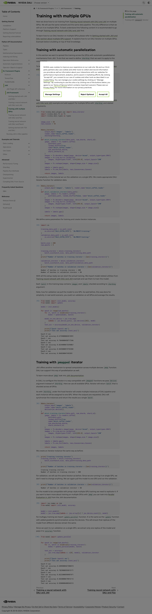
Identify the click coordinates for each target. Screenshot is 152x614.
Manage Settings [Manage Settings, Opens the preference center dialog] (52, 94)
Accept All (103, 94)
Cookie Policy (48, 80)
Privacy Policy (49, 87)
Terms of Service (60, 85)
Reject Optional (87, 94)
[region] (77, 81)
